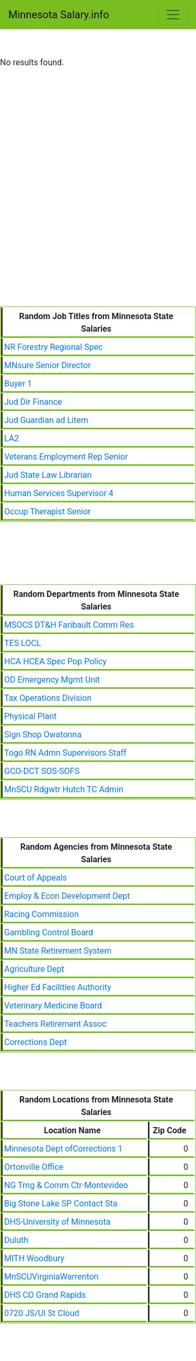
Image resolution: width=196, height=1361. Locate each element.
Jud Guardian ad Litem (46, 420)
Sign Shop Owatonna (43, 735)
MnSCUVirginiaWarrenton (51, 1277)
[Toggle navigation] (173, 14)
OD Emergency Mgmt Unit (52, 680)
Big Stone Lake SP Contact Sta (60, 1204)
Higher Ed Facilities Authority (57, 987)
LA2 (11, 438)
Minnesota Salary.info (58, 14)
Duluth (16, 1240)
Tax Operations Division (47, 698)
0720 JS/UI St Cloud (41, 1313)
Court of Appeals (35, 878)
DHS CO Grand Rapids (45, 1295)
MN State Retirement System (57, 951)
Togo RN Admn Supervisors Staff (65, 753)
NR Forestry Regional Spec (53, 347)
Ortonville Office (33, 1167)
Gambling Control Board (48, 932)
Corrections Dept (35, 1042)
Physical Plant (30, 716)
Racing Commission (41, 914)
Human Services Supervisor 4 (58, 493)
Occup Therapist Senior (47, 512)
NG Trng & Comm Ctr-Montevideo (66, 1185)
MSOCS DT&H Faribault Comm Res (69, 625)
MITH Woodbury (34, 1258)
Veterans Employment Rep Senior (66, 457)
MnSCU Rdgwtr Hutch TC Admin (63, 789)
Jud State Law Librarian (47, 475)
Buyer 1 (18, 384)
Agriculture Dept (34, 969)
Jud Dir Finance (33, 402)
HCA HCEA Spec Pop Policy (55, 661)
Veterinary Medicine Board (53, 1006)
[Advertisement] (98, 203)
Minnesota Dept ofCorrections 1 (63, 1149)
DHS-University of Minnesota (57, 1222)
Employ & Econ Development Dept (67, 896)
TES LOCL (22, 643)
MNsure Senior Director (47, 365)
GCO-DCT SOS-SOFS (41, 771)
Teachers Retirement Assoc (55, 1024)
